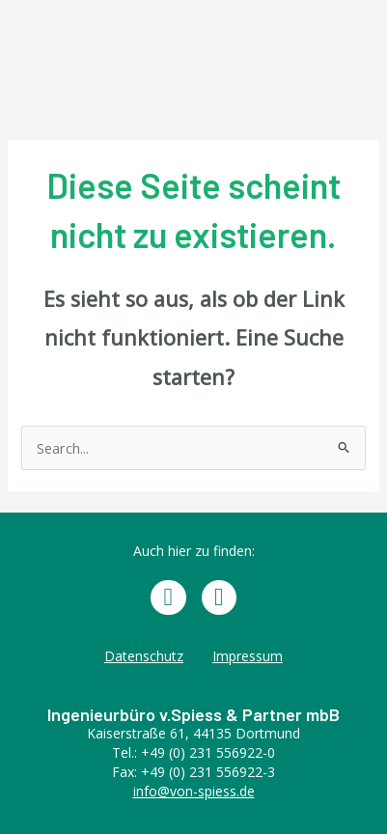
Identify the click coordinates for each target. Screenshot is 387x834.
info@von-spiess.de (194, 791)
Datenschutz (143, 656)
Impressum (247, 656)
